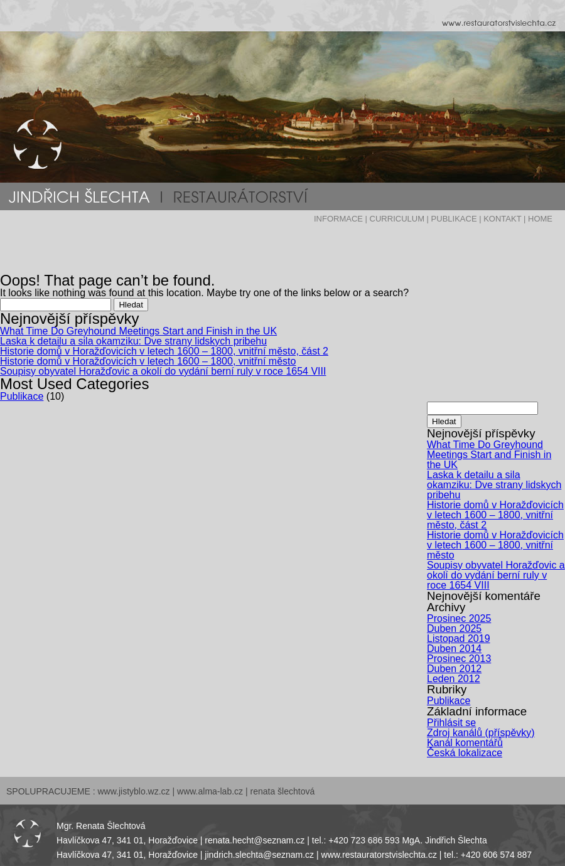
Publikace (21, 396)
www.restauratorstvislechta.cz (379, 855)
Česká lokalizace (464, 752)
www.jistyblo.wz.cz (133, 791)
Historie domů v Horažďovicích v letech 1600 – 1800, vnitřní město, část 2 (164, 351)
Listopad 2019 (458, 638)
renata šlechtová (282, 791)
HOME (540, 218)
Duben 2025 (454, 628)
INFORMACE (338, 218)
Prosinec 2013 (459, 658)
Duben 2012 (454, 668)
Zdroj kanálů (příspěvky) (481, 732)
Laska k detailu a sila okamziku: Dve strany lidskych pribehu (133, 341)
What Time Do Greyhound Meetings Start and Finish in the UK (138, 331)
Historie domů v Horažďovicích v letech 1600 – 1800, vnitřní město (148, 361)
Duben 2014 (454, 648)
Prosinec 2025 (459, 618)
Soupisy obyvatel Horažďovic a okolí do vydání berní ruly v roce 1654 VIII (163, 371)
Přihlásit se (451, 722)
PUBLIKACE (454, 218)
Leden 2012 (453, 678)
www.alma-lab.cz (210, 791)
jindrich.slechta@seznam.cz (259, 855)
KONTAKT (502, 218)
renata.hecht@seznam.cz (254, 840)
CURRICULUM (397, 218)
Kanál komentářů (465, 742)
